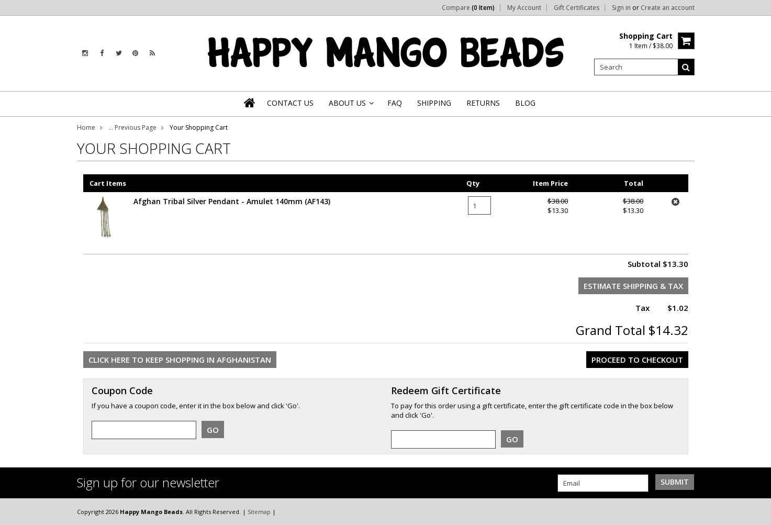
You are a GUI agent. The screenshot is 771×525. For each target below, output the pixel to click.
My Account (524, 8)
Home (86, 127)
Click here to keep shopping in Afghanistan (179, 359)
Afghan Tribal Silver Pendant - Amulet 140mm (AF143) (231, 201)
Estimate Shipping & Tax (633, 286)
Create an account (668, 8)
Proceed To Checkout (637, 359)
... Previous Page (132, 127)
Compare (468, 8)
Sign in (621, 8)
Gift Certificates (576, 8)
